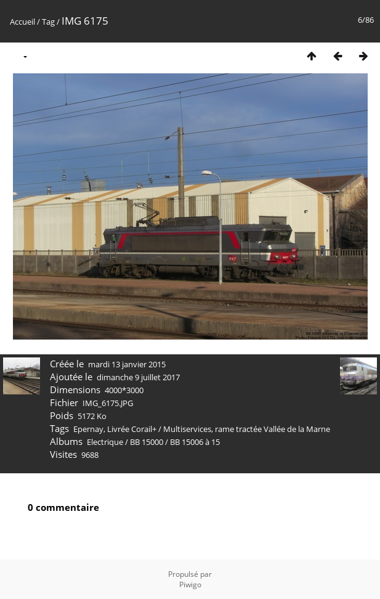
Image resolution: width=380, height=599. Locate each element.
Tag (48, 21)
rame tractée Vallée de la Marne (272, 428)
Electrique (105, 441)
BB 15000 (146, 441)
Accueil (22, 21)
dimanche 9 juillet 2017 (138, 377)
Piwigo (190, 584)
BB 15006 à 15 (195, 441)
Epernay (88, 428)
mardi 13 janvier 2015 (127, 364)
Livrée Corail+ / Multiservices (159, 428)
